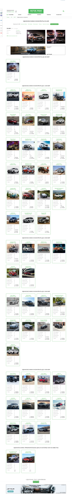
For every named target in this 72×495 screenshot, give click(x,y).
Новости (29, 14)
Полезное (49, 14)
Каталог (19, 14)
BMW (1, 13)
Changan (1, 15)
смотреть (18, 30)
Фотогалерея (35, 24)
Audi (1, 10)
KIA (1, 25)
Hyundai (1, 20)
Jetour (1, 23)
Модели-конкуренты (54, 24)
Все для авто (58, 14)
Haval (1, 18)
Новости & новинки (46, 24)
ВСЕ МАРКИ (1, 35)
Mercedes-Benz (1, 31)
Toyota (1, 33)
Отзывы (40, 24)
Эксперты (39, 14)
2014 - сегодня (12, 28)
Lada (1, 28)
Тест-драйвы (10, 14)
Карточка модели (24, 24)
